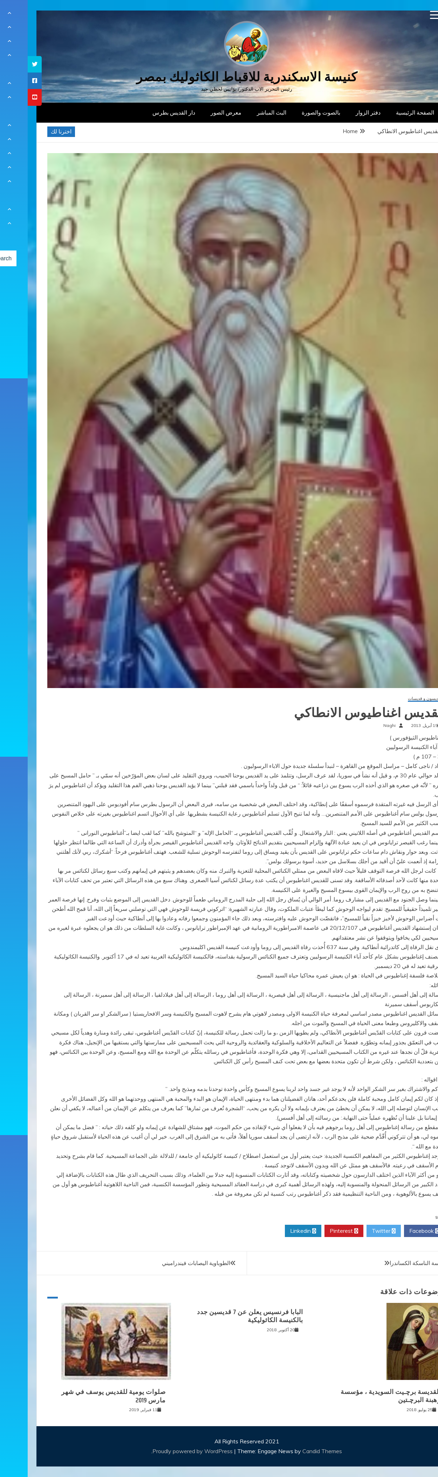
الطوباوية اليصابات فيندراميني (168, 1262)
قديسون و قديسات (396, 698)
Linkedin (275, 1231)
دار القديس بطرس (146, 112)
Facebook (396, 1231)
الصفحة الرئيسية (387, 112)
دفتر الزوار (340, 112)
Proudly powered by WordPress (165, 1451)
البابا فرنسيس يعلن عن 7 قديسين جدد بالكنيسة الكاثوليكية (222, 1316)
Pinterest (316, 1231)
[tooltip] (7, 64)
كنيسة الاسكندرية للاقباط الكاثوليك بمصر (219, 77)
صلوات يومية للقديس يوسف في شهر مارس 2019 (86, 1396)
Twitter (356, 1231)
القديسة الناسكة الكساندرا (392, 1262)
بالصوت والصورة (293, 112)
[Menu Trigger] (406, 15)
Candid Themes (294, 1451)
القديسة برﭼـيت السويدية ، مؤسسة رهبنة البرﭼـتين (363, 1396)
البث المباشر (244, 112)
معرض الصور (198, 112)
